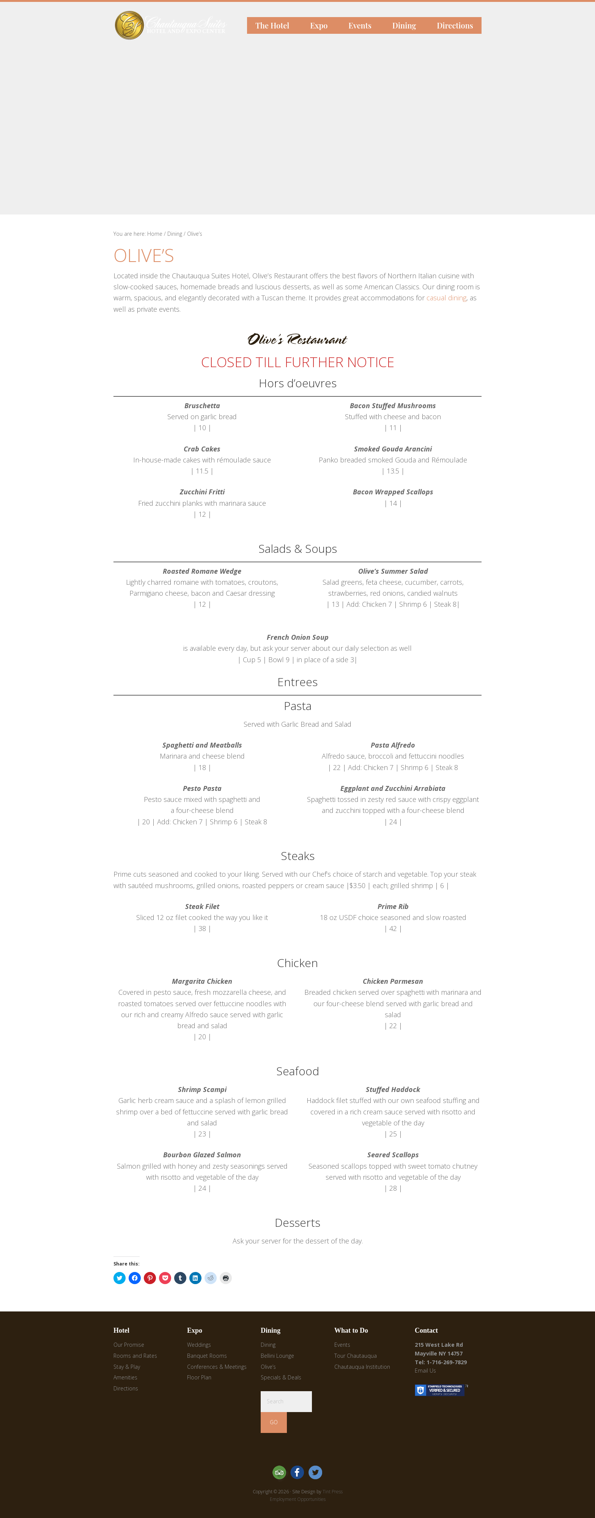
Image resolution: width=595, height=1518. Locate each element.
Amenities (125, 1377)
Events (342, 1344)
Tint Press (333, 1491)
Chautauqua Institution (362, 1366)
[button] (297, 339)
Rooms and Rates (135, 1355)
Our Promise (128, 1344)
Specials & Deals (281, 1377)
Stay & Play (126, 1366)
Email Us (425, 1370)
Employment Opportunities (298, 1499)
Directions (125, 1388)
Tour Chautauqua (355, 1355)
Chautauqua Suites (142, 17)
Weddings (199, 1344)
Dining (268, 1344)
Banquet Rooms (207, 1355)
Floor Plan (199, 1377)
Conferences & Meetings (217, 1366)
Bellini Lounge (277, 1355)
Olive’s (268, 1366)
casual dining (446, 297)
